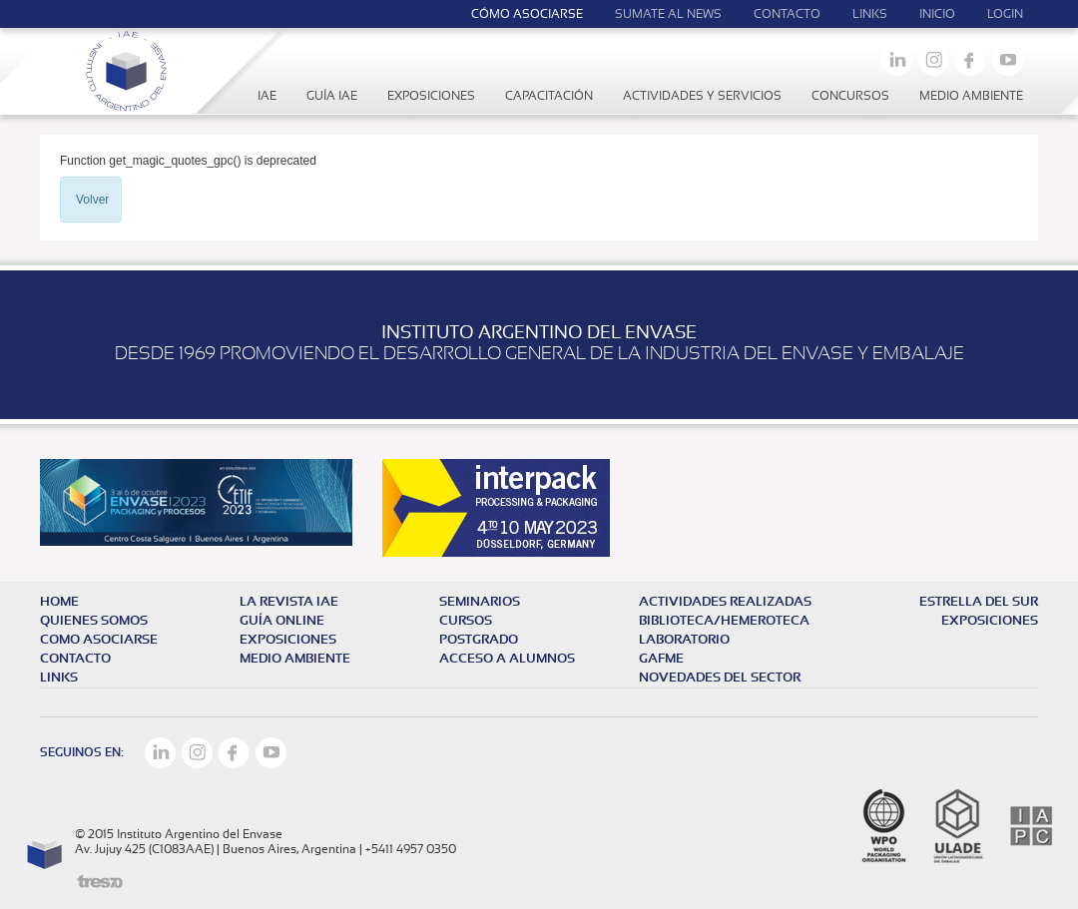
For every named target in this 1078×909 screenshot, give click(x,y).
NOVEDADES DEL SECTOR (720, 678)
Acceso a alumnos (507, 659)
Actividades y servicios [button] (702, 96)
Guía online (282, 621)
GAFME (661, 659)
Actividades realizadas (725, 602)
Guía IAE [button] (331, 96)
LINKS (59, 678)
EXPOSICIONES (989, 621)
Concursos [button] (850, 96)
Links (869, 14)
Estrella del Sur (978, 602)
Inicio (937, 14)
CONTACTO (75, 659)
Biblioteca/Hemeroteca (724, 621)
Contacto (787, 14)
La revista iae (289, 602)
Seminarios (479, 602)
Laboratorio (684, 640)
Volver (92, 200)
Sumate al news (668, 14)
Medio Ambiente (971, 96)
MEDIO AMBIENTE (295, 659)
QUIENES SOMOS (94, 621)
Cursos (465, 621)
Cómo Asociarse (527, 14)
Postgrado (478, 640)
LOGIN (1005, 14)
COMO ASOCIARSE (99, 640)
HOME (59, 602)
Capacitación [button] (549, 96)
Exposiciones (431, 96)
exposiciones (288, 640)
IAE (267, 96)
